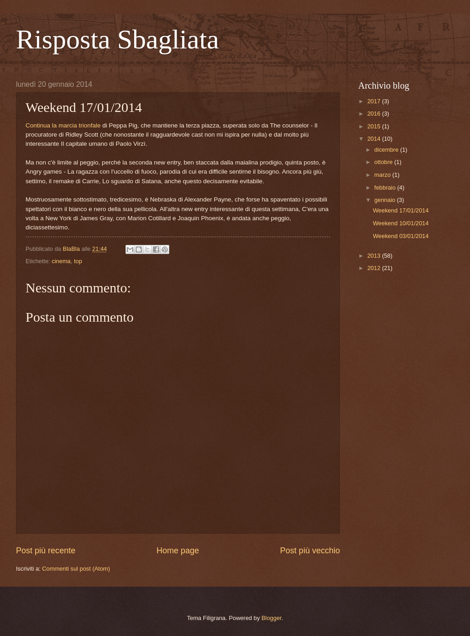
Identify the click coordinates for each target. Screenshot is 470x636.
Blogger (271, 618)
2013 (374, 255)
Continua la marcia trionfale (63, 125)
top (78, 261)
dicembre (387, 149)
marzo (383, 174)
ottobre (384, 162)
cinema (61, 261)
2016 (374, 113)
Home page (178, 550)
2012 (374, 268)
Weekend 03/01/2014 (400, 236)
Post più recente (45, 550)
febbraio (385, 187)
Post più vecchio (310, 550)
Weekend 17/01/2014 (400, 210)
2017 (374, 101)
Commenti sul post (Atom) (76, 568)
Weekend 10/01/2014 (400, 223)
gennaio (385, 199)
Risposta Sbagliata (117, 39)
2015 (374, 126)
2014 (374, 138)
